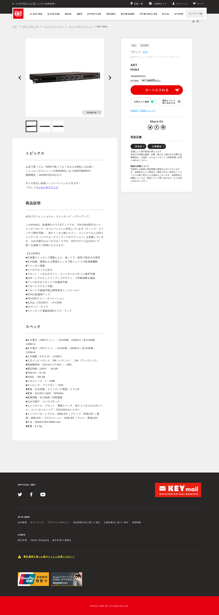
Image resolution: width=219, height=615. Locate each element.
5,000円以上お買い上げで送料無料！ (36, 4)
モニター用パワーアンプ (81, 26)
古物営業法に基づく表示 (116, 522)
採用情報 (136, 522)
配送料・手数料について (143, 111)
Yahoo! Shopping (39, 540)
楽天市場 (22, 540)
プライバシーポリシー (58, 522)
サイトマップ (37, 522)
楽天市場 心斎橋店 (61, 540)
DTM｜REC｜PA (30, 26)
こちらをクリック (48, 187)
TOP (14, 26)
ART (145, 52)
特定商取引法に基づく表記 (86, 522)
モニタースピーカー (53, 26)
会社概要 (22, 522)
